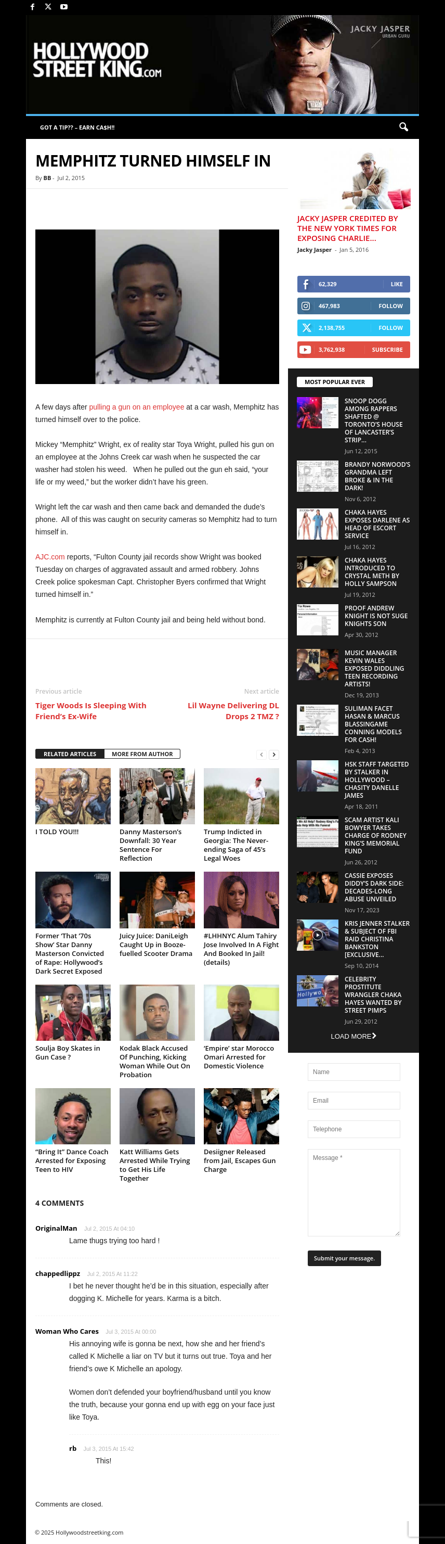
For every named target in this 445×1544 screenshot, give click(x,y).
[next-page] (274, 754)
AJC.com (50, 557)
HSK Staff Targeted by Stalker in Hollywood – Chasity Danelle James (377, 780)
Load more (353, 1036)
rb (72, 1448)
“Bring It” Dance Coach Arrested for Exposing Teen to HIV (72, 1160)
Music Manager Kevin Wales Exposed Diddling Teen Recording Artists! (374, 668)
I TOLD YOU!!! (56, 831)
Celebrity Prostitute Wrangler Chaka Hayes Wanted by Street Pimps (373, 995)
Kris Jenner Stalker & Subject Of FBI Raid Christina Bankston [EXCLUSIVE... (377, 939)
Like (397, 284)
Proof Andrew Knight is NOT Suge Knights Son (376, 616)
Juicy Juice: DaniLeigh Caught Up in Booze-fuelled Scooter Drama (156, 944)
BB (47, 178)
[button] (403, 127)
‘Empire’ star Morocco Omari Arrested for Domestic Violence (239, 1056)
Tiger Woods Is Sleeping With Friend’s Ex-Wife (91, 710)
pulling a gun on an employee (137, 407)
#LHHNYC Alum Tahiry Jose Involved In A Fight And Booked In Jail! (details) (241, 949)
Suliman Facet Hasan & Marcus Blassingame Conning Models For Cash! (373, 724)
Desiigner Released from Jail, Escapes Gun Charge (240, 1160)
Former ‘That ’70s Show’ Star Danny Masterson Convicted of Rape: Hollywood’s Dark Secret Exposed (69, 953)
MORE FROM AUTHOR (142, 754)
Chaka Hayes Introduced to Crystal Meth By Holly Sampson (372, 572)
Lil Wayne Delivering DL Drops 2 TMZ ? (233, 710)
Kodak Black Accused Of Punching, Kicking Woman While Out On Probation (155, 1061)
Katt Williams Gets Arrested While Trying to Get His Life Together (155, 1165)
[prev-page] (261, 754)
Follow (390, 306)
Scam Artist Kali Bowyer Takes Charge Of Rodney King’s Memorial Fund (376, 835)
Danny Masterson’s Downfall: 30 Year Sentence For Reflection (150, 845)
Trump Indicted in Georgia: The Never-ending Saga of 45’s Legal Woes (236, 845)
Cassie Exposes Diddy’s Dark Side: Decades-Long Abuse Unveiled (374, 887)
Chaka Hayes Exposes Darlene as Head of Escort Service (377, 524)
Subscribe (387, 349)
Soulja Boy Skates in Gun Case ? (67, 1052)
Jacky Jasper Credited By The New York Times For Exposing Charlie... (347, 228)
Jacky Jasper (314, 249)
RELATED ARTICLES (70, 754)
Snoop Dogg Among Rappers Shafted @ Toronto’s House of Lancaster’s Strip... (374, 420)
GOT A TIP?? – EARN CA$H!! (77, 127)
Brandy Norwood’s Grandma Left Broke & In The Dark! (377, 476)
